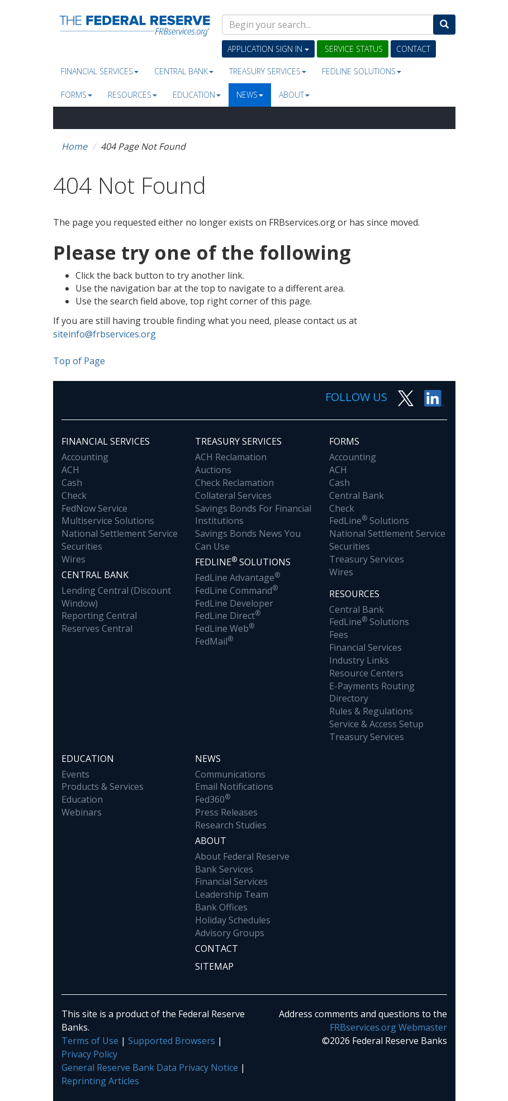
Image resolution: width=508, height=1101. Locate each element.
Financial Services (100, 71)
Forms (76, 94)
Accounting (84, 457)
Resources (132, 94)
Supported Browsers (171, 1041)
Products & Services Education (102, 793)
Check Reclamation (234, 482)
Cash (71, 482)
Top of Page (79, 361)
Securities (81, 546)
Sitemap (214, 966)
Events (75, 774)
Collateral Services (233, 495)
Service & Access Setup (376, 724)
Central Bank (183, 71)
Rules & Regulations (371, 711)
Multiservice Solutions (107, 520)
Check (74, 495)
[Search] (444, 25)
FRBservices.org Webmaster (388, 1027)
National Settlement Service (119, 533)
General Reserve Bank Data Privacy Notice (149, 1067)
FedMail (214, 641)
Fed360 (212, 799)
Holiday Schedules (232, 920)
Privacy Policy (89, 1054)
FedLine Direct (227, 615)
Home (74, 146)
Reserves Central (96, 628)
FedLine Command (236, 590)
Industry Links (359, 660)
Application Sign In (268, 49)
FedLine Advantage (237, 577)
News (249, 94)
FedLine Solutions (369, 520)
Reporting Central (99, 615)
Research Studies (231, 825)
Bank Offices (221, 907)
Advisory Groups (229, 933)
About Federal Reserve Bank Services (242, 862)
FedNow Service (94, 508)
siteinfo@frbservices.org (104, 334)
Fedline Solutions (361, 71)
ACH (70, 470)
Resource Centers (366, 673)
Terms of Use (89, 1041)
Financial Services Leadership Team (231, 887)
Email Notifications (234, 786)
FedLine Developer (234, 603)
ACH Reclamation (231, 457)
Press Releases (226, 812)
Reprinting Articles (100, 1081)
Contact (413, 49)
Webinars (81, 812)
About (294, 94)
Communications (230, 774)
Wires (73, 559)
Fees (338, 634)
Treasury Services (267, 71)
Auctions (213, 470)
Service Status (352, 49)
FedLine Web (224, 628)
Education (197, 94)
